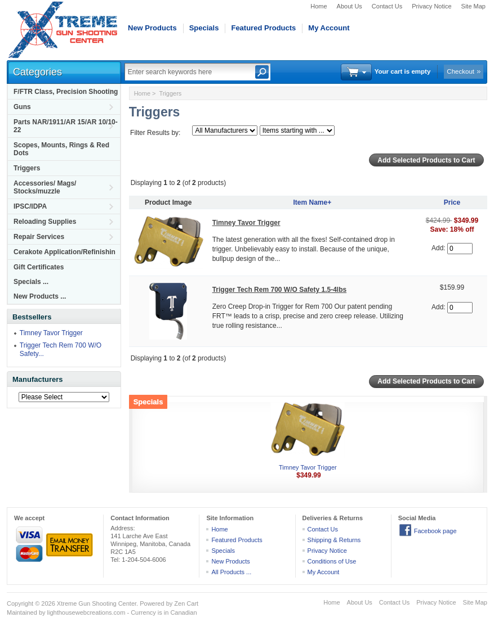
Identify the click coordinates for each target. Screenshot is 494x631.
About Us (349, 6)
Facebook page (435, 531)
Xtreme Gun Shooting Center (96, 603)
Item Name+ (312, 202)
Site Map (473, 6)
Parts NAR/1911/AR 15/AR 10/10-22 (66, 126)
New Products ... (40, 296)
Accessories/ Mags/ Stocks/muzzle (45, 187)
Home (318, 6)
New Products (152, 28)
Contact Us (387, 6)
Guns (22, 107)
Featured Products (263, 28)
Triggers (27, 168)
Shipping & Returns (334, 540)
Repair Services (39, 237)
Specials (204, 28)
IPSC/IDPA (30, 206)
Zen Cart (186, 603)
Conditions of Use (332, 561)
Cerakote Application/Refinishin (64, 252)
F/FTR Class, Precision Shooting (66, 92)
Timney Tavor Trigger (51, 333)
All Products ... (231, 572)
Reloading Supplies (45, 222)
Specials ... (31, 282)
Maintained (22, 612)
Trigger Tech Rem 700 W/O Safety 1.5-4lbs (279, 290)
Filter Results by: (155, 133)
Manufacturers (37, 379)
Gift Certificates (39, 267)
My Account (328, 28)
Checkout (460, 71)
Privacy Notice (431, 6)
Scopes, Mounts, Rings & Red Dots (61, 149)
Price (452, 202)
